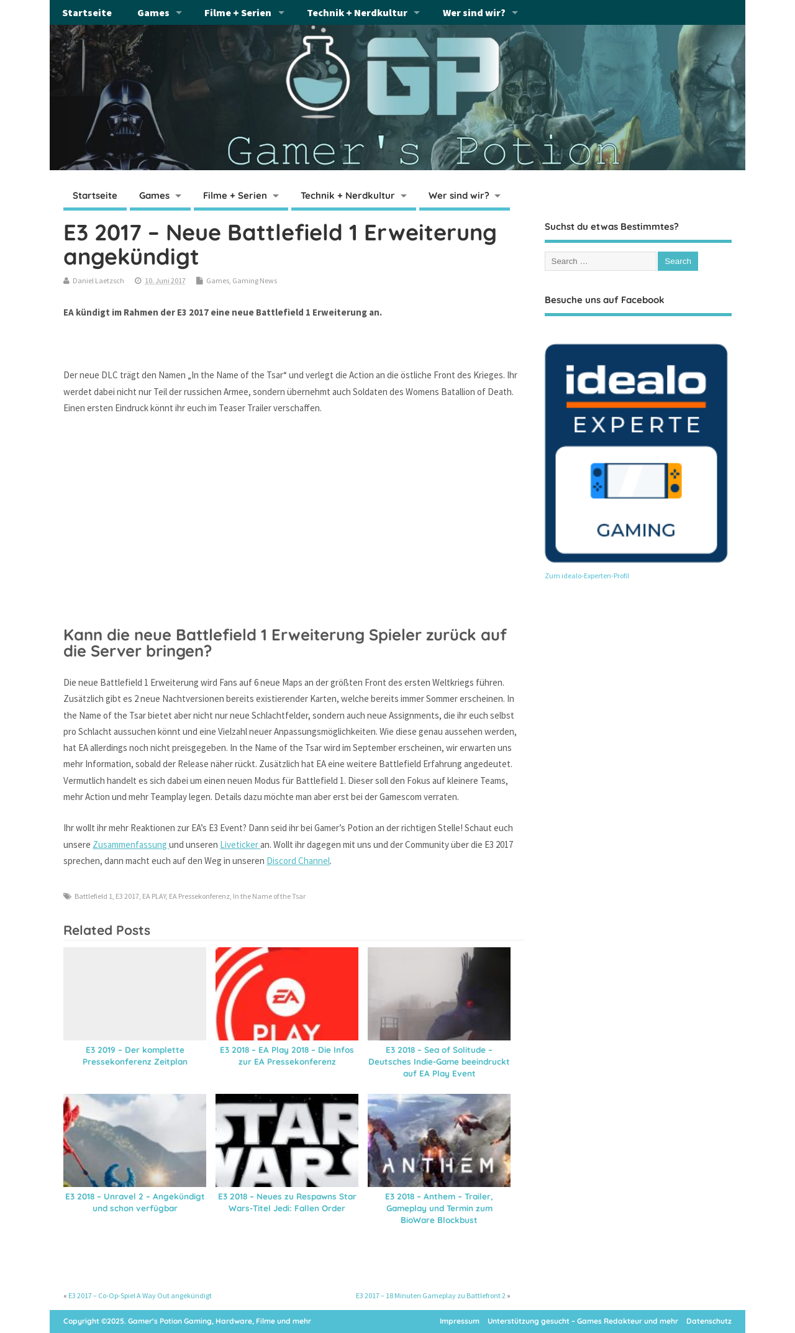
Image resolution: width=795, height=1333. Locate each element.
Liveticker (240, 844)
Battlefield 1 (93, 896)
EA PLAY (154, 896)
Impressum (459, 1321)
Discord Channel (298, 861)
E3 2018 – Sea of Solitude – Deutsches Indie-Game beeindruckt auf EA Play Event (439, 1061)
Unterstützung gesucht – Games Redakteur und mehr (583, 1321)
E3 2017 (127, 896)
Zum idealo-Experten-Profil (587, 575)
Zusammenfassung (131, 844)
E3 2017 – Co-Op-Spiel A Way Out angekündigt (140, 1295)
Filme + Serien (237, 12)
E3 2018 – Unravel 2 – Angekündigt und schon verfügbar (135, 1202)
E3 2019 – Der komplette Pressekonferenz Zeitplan (135, 1055)
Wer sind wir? (474, 12)
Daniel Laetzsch (98, 280)
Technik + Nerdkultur (357, 12)
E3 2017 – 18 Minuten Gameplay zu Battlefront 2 (431, 1295)
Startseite (87, 12)
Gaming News (254, 280)
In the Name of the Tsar (269, 896)
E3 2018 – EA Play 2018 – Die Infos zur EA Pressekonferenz (287, 1055)
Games (153, 12)
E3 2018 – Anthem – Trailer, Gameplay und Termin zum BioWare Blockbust (439, 1208)
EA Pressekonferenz (199, 896)
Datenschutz (709, 1321)
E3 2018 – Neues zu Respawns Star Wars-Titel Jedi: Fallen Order (287, 1202)
